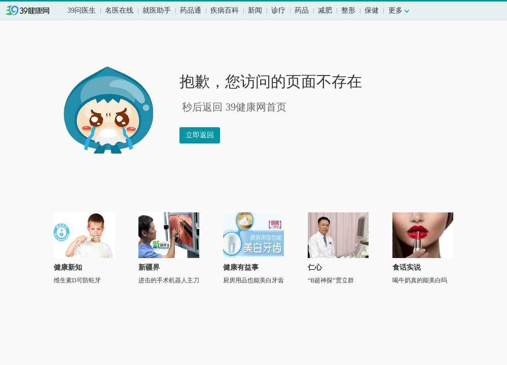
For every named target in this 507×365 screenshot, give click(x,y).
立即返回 (200, 135)
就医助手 (156, 10)
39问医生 (81, 10)
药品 (302, 10)
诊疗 (278, 10)
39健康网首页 (34, 11)
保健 (372, 10)
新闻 (255, 10)
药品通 (190, 10)
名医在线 (119, 10)
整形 (348, 10)
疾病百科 (224, 10)
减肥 (325, 10)
